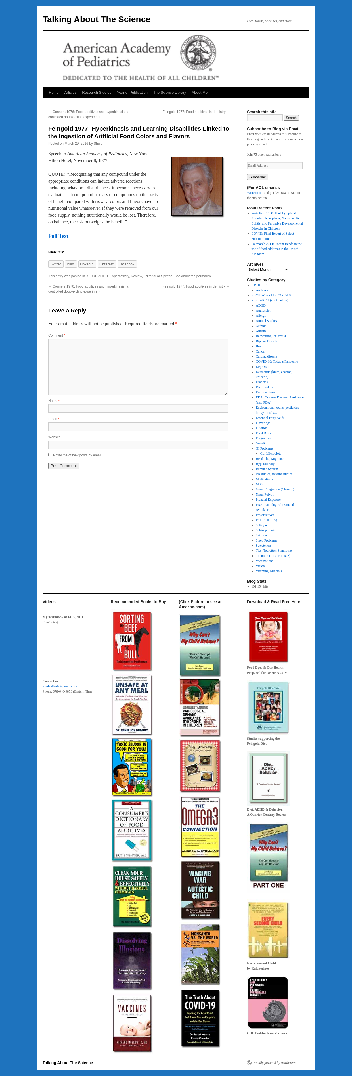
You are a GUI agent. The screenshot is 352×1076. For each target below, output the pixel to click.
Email (53, 419)
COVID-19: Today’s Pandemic (277, 362)
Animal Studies (266, 321)
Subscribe (257, 177)
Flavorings (263, 423)
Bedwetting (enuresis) (271, 336)
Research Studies (96, 92)
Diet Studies (264, 387)
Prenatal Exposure (268, 500)
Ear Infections (265, 392)
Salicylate (262, 525)
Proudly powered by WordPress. (274, 1063)
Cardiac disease (266, 356)
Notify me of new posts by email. (77, 455)
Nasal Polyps (265, 494)
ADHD (103, 276)
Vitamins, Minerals (269, 571)
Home (54, 92)
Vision (260, 566)
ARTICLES (260, 285)
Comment (56, 335)
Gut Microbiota (270, 454)
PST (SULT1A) (266, 520)
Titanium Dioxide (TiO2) (273, 556)
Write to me (255, 193)
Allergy (261, 316)
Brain (259, 346)
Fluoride (261, 428)
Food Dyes (263, 433)
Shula (98, 144)
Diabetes (262, 382)
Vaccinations (264, 561)
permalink (203, 276)
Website (54, 437)
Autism (261, 331)
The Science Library (169, 92)
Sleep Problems (266, 540)
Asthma (261, 326)
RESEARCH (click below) (270, 300)
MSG (259, 484)
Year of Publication (132, 92)
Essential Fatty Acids (270, 418)
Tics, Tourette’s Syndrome (274, 551)
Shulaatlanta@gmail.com (60, 686)
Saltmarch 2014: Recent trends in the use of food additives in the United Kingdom (277, 249)
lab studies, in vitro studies (274, 474)
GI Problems (264, 448)
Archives (262, 290)
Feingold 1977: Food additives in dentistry (196, 112)
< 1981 (91, 276)
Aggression (263, 310)
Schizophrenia (265, 530)
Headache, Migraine (269, 459)
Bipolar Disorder (267, 341)
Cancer (260, 351)
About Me (200, 92)
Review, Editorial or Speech (152, 276)
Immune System (267, 469)
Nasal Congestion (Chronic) (275, 489)
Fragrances (263, 438)
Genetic (261, 443)
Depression (263, 367)
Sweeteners (263, 546)
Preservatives (265, 515)
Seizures (261, 535)
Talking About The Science (96, 19)
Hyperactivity (119, 276)
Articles (70, 92)
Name (54, 401)
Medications (264, 479)
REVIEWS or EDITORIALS (271, 295)
